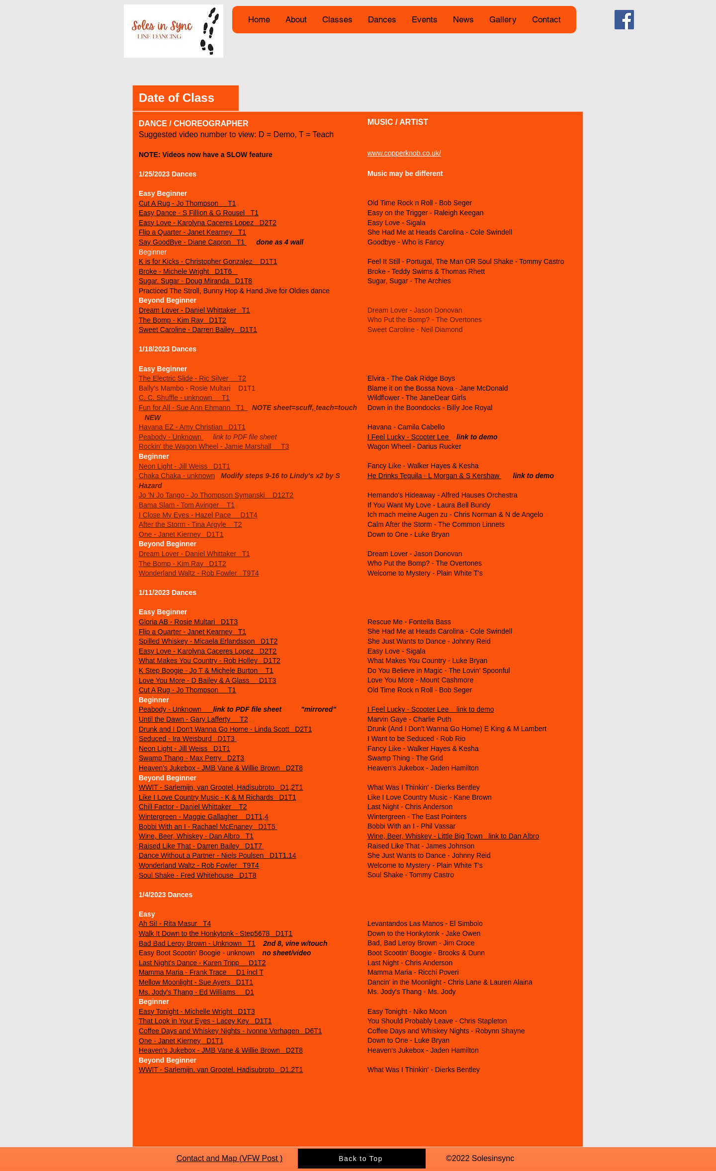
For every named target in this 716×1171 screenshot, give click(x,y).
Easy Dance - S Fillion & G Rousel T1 (199, 213)
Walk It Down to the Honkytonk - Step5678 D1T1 (215, 933)
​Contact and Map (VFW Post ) (229, 1158)
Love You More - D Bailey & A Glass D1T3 (207, 680)
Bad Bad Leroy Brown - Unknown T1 (197, 943)
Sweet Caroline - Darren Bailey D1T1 (198, 330)
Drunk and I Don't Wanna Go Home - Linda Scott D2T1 (225, 729)
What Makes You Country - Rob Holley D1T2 (209, 661)
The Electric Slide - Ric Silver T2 (192, 378)
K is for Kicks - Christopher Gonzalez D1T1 (208, 261)
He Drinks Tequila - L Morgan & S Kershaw (434, 476)
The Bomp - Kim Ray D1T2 (182, 320)
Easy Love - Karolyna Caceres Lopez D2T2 (207, 223)
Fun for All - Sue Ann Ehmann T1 (191, 408)
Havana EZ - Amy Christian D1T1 (192, 427)
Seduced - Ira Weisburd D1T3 (188, 739)
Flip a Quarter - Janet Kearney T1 (192, 232)
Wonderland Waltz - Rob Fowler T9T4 (199, 573)
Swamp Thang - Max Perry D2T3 (191, 758)
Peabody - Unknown (171, 437)
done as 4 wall (275, 242)
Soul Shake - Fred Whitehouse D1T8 (198, 875)
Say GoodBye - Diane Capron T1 (193, 242)
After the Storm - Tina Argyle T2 (190, 524)
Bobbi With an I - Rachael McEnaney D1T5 (208, 827)
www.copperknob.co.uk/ (404, 153)
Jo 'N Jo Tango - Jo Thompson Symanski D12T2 (216, 495)
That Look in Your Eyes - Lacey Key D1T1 (205, 1021)
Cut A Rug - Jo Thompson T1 (187, 203)
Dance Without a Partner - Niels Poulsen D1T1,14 (217, 855)
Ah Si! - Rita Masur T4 (175, 923)
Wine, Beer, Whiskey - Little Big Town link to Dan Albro (453, 836)
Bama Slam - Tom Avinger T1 (187, 505)
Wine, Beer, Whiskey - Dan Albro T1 (196, 836)
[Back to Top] (362, 1159)
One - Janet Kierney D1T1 (181, 534)
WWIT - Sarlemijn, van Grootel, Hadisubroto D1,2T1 (221, 787)
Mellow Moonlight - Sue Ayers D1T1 (196, 982)
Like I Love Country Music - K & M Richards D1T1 (217, 797)
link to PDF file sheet (240, 437)
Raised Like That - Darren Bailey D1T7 (201, 846)
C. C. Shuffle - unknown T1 (184, 398)
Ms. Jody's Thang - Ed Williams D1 (196, 992)
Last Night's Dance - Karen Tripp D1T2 (202, 963)
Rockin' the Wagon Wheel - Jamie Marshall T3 (214, 446)
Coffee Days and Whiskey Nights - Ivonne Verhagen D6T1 (230, 1031)
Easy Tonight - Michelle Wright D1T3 (197, 1011)
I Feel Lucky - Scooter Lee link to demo (430, 709)
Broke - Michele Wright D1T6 (188, 271)
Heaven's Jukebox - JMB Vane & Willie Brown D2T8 (221, 768)
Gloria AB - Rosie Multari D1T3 (188, 622)
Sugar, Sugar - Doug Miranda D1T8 (195, 281)
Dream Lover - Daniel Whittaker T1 (194, 310)
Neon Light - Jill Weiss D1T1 (184, 466)
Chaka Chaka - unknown (177, 476)
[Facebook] (624, 19)
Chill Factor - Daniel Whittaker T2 (193, 807)
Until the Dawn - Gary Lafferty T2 (193, 719)
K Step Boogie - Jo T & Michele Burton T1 (206, 670)
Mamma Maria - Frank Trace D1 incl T (201, 972)
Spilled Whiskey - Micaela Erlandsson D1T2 (208, 641)
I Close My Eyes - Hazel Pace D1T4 (198, 515)
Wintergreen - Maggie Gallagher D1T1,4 (203, 817)
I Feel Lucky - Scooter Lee (408, 437)
